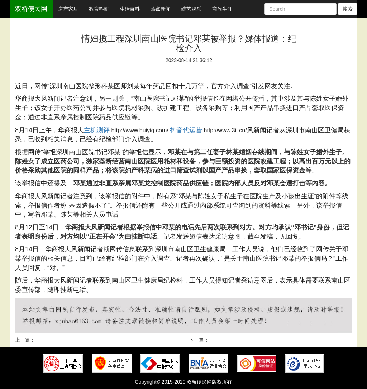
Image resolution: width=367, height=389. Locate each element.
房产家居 (68, 9)
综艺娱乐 (191, 9)
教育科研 (99, 9)
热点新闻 (161, 9)
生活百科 (130, 9)
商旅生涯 (222, 9)
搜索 (348, 9)
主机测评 (97, 130)
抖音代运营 (186, 130)
